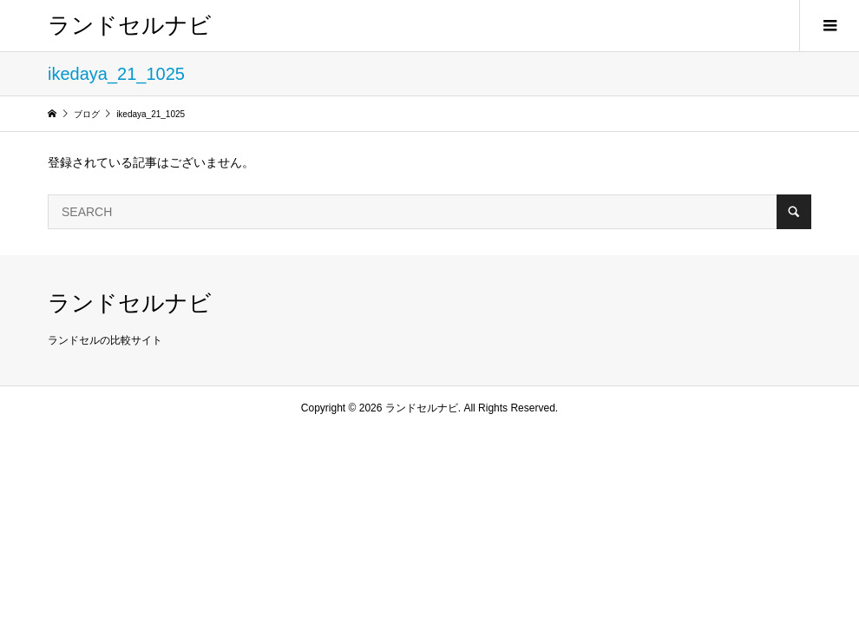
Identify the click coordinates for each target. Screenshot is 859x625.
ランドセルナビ (130, 25)
